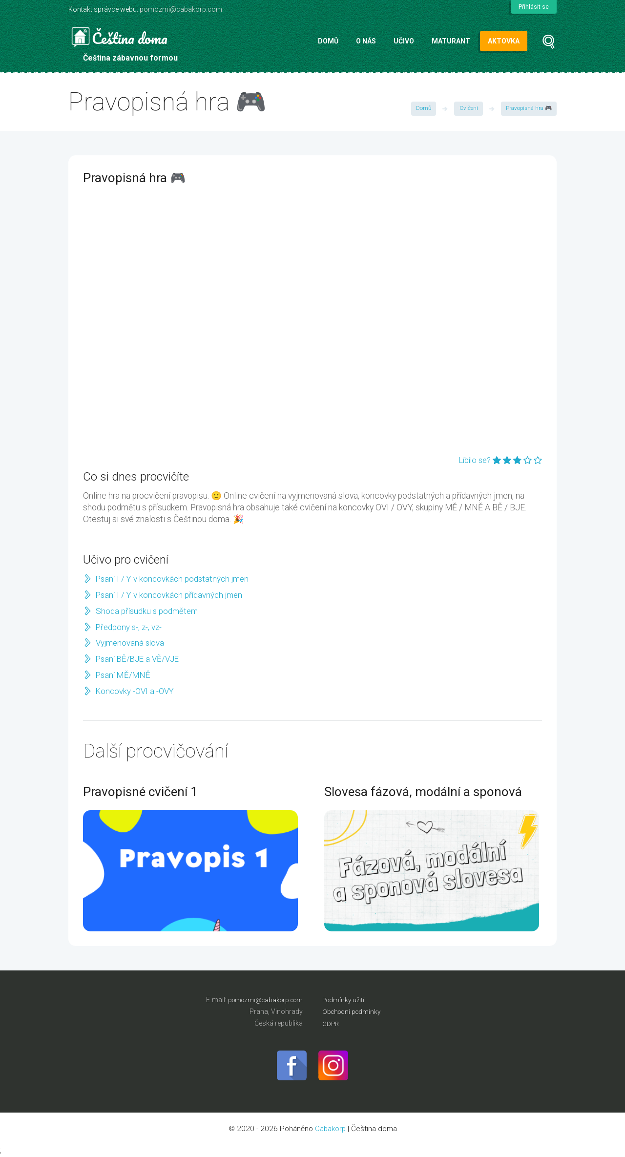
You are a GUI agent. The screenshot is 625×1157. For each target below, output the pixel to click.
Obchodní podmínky (353, 1011)
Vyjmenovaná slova (131, 643)
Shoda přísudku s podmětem (148, 611)
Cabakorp (330, 1129)
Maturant (451, 41)
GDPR (331, 1023)
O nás (366, 41)
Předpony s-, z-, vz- (130, 627)
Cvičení (467, 108)
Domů (328, 41)
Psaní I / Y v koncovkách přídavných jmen (172, 595)
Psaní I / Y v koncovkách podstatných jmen (175, 579)
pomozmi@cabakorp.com (181, 9)
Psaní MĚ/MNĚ (124, 675)
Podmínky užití (344, 1000)
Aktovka (504, 41)
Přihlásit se (533, 6)
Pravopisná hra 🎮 (528, 108)
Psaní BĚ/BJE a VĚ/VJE (140, 659)
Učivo (404, 41)
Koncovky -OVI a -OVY (136, 691)
